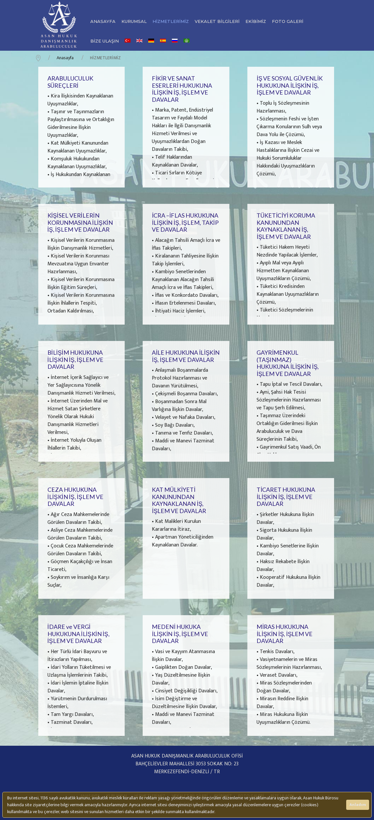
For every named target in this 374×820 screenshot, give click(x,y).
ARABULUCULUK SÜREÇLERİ (70, 82)
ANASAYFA (103, 21)
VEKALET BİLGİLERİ (217, 21)
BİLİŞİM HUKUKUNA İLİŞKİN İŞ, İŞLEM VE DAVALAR (75, 359)
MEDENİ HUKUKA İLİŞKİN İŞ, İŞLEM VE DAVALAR (180, 633)
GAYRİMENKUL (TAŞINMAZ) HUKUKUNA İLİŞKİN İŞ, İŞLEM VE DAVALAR (288, 363)
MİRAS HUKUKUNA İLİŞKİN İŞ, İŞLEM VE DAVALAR (284, 633)
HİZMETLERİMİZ (170, 21)
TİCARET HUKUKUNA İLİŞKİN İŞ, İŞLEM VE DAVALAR (286, 496)
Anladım (357, 804)
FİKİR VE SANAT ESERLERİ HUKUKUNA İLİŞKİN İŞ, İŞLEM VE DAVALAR (182, 89)
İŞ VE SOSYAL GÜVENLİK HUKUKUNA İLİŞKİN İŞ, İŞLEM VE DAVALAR (290, 85)
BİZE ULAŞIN (104, 41)
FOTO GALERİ (287, 21)
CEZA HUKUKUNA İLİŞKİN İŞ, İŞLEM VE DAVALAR (75, 496)
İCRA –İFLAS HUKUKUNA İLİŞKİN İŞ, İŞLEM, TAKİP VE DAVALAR (185, 222)
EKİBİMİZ (255, 21)
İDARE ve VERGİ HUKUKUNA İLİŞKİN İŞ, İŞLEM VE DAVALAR (78, 633)
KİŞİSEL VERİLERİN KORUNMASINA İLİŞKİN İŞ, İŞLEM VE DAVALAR (80, 222)
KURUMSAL (134, 21)
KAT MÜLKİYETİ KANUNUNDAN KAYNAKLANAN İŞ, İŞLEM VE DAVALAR (179, 500)
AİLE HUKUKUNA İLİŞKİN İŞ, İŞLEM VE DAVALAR (186, 356)
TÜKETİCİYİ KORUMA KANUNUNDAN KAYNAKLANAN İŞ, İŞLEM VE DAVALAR (286, 226)
